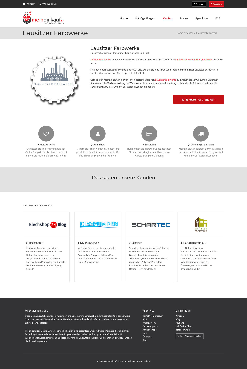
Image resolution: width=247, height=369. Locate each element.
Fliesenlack (181, 59)
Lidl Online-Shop (184, 326)
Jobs (145, 333)
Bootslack (207, 59)
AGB (145, 319)
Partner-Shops (150, 329)
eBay (178, 319)
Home (180, 32)
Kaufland (180, 323)
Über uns (147, 336)
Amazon (180, 316)
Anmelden (199, 4)
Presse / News (149, 323)
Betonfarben (194, 59)
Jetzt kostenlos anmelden (198, 100)
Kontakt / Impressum (153, 316)
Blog (145, 340)
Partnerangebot (150, 326)
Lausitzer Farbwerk (100, 59)
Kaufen (189, 32)
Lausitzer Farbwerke (166, 79)
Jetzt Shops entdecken (189, 336)
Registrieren (216, 4)
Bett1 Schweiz (183, 329)
